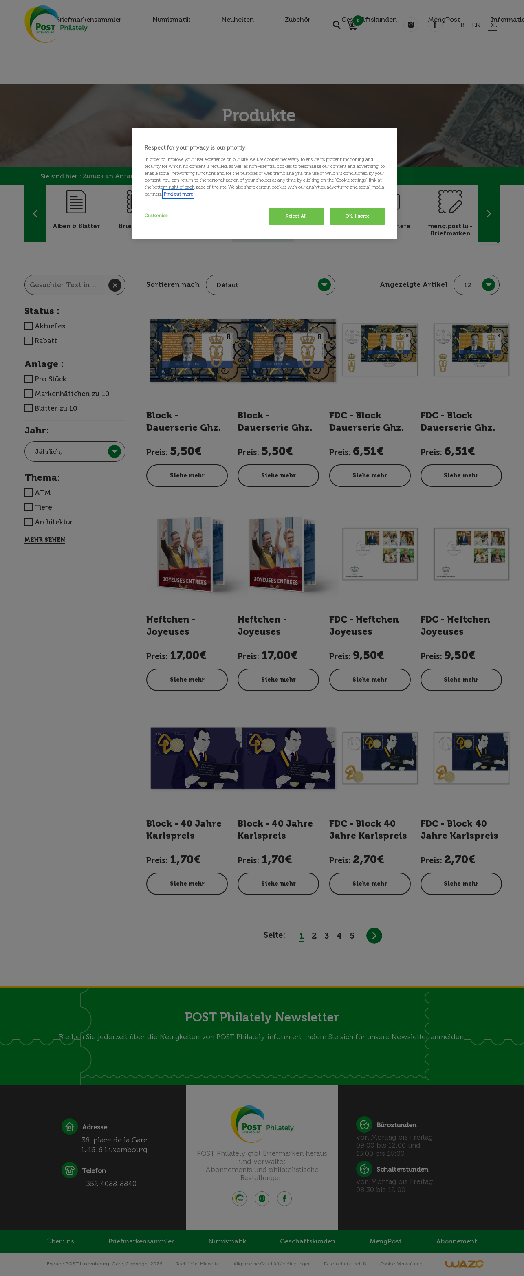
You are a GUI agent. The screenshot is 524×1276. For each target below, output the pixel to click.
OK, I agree (357, 216)
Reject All (296, 216)
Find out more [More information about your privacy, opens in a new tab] (178, 194)
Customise (156, 215)
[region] (264, 183)
